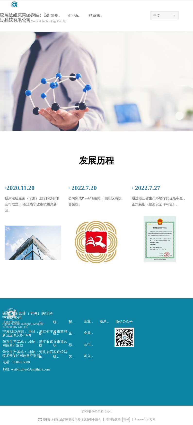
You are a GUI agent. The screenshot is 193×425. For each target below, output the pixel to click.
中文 (156, 15)
